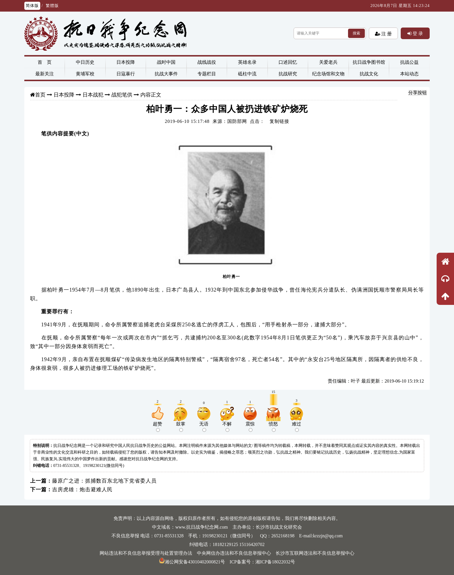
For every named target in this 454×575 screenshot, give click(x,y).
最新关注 (44, 73)
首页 (40, 94)
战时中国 (166, 62)
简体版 (32, 5)
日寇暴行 (125, 73)
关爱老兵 (328, 62)
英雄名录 (247, 62)
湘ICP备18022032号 (275, 561)
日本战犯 (93, 95)
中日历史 (85, 62)
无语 (203, 426)
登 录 (417, 33)
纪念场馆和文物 (328, 73)
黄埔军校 (85, 73)
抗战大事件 (166, 73)
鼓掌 (180, 426)
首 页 (45, 62)
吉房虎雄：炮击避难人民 (82, 489)
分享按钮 (417, 92)
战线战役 (206, 62)
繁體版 (52, 5)
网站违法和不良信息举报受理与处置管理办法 (146, 553)
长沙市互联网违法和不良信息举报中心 (315, 553)
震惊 (250, 426)
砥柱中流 (247, 73)
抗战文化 (369, 73)
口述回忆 (288, 62)
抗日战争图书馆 (369, 62)
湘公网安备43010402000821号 (192, 561)
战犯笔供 (121, 95)
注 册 (386, 33)
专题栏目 (206, 73)
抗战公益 (409, 62)
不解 (227, 426)
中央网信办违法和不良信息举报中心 (234, 553)
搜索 (356, 33)
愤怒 (273, 426)
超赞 (157, 426)
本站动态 (409, 73)
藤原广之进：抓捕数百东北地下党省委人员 (104, 481)
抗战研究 (288, 73)
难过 (296, 426)
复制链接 (279, 121)
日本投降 (125, 62)
